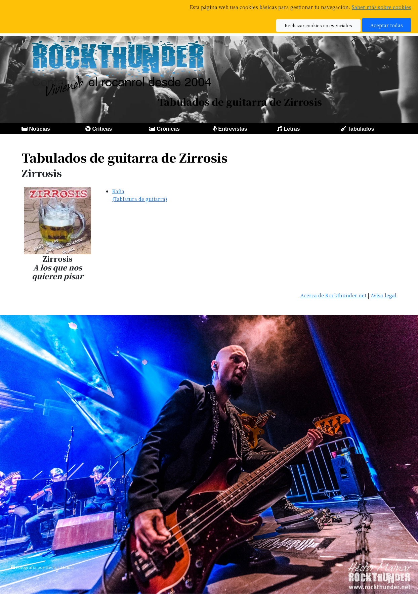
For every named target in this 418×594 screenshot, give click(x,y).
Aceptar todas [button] (386, 25)
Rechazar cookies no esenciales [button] (318, 25)
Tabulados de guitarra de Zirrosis (124, 157)
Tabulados (360, 129)
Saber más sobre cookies (381, 6)
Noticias (39, 129)
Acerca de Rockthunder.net (333, 295)
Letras (292, 129)
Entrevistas (232, 129)
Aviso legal (383, 295)
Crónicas (168, 129)
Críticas (102, 129)
